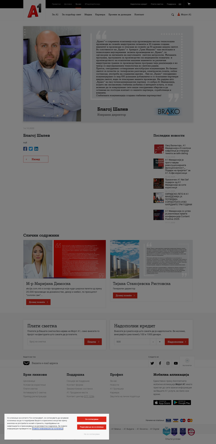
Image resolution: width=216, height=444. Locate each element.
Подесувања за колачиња (92, 427)
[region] (56, 427)
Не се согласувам (91, 434)
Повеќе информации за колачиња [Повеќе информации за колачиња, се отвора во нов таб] (47, 429)
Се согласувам (91, 419)
